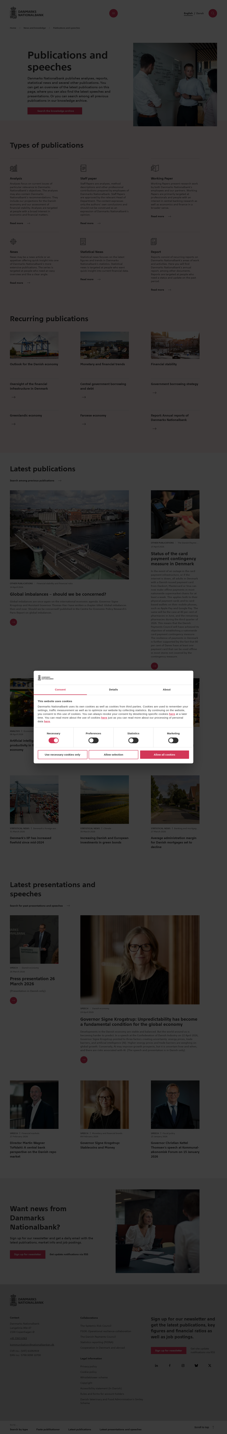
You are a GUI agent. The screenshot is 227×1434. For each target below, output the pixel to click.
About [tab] (167, 689)
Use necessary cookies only (62, 754)
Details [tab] (113, 689)
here (172, 713)
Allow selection (113, 754)
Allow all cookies (164, 754)
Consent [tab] (60, 689)
